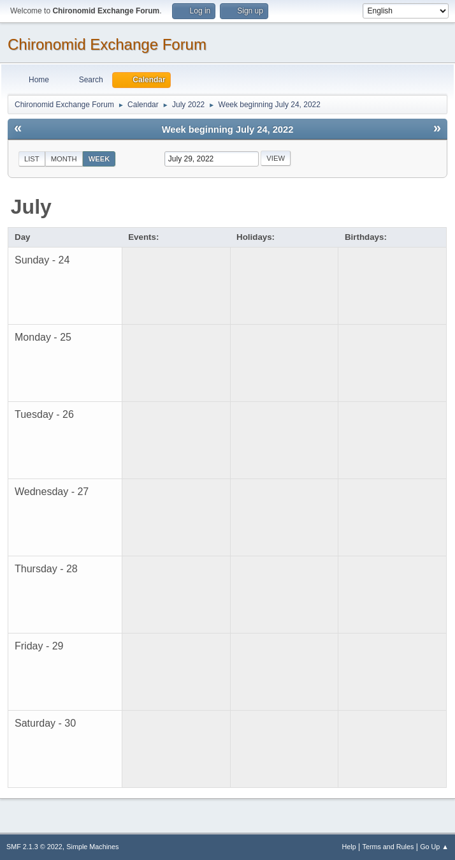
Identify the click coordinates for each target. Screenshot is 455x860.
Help (349, 846)
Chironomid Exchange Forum (107, 44)
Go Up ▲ (434, 846)
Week (99, 159)
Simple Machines (92, 846)
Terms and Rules (388, 846)
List (32, 159)
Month (64, 159)
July (31, 206)
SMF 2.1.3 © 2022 (34, 846)
